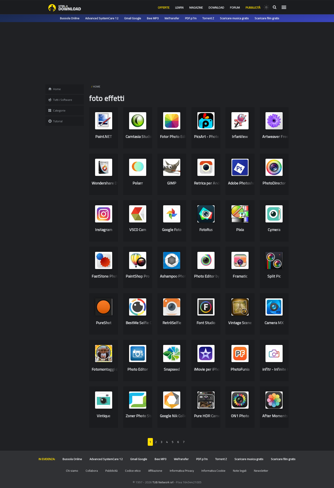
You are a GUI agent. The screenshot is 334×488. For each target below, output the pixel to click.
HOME (96, 86)
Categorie (57, 110)
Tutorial (55, 121)
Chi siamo (72, 470)
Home (54, 89)
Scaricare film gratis (267, 18)
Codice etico (133, 470)
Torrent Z (208, 18)
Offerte (163, 7)
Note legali (239, 470)
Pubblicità (253, 7)
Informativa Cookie (213, 470)
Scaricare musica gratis (234, 18)
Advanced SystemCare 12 (101, 18)
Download (216, 7)
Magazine (196, 7)
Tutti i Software (60, 100)
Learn (179, 7)
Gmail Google (132, 18)
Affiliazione (155, 470)
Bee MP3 (153, 18)
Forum (235, 7)
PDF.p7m (191, 18)
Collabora (92, 470)
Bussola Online (69, 18)
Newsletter (261, 470)
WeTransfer (171, 18)
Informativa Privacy (182, 470)
